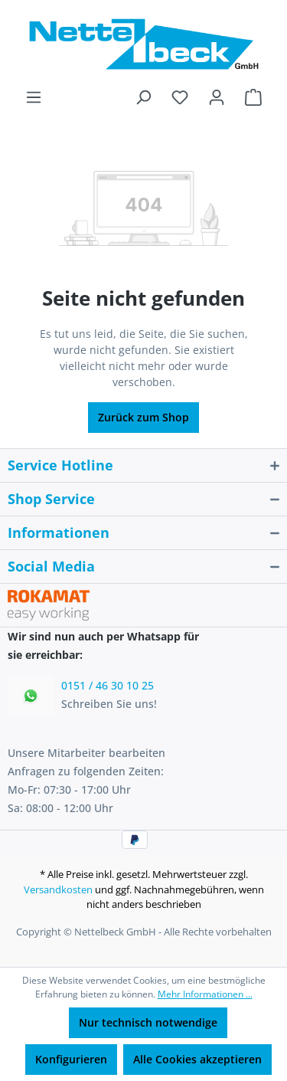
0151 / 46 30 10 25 (107, 685)
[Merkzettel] (179, 97)
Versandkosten (58, 889)
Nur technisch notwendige (148, 1022)
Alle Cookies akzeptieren (197, 1059)
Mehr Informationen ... (205, 994)
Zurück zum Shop (143, 417)
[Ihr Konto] (216, 97)
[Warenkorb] (253, 97)
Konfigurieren (71, 1059)
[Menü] (33, 97)
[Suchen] (143, 97)
